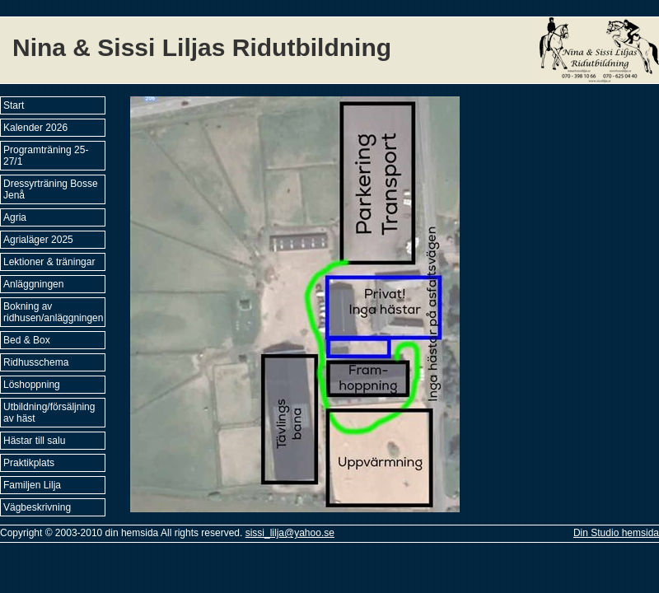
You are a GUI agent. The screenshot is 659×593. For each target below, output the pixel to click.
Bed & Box (26, 340)
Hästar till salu (34, 440)
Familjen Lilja (32, 485)
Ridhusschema (35, 362)
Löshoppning (31, 384)
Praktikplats (28, 463)
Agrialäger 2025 (38, 239)
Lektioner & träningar (49, 262)
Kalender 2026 (35, 127)
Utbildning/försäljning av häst (49, 412)
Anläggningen (33, 284)
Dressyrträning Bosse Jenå (50, 189)
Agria (14, 217)
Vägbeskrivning (37, 507)
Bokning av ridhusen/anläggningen (53, 312)
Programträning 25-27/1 (45, 155)
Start (13, 105)
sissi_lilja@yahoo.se (289, 533)
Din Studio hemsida (616, 533)
